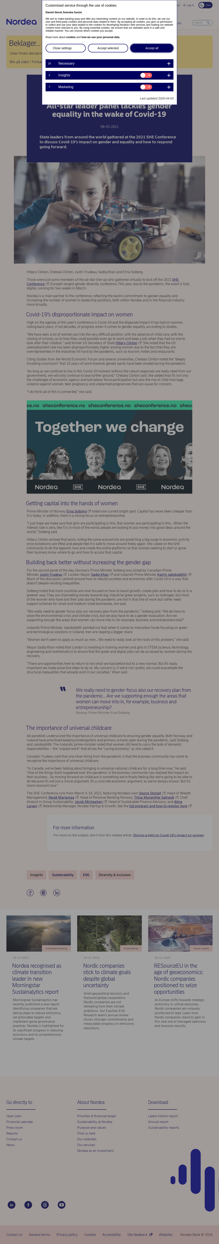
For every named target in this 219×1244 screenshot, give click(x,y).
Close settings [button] (62, 48)
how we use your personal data (100, 37)
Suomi (78, 12)
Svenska (68, 12)
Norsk (58, 12)
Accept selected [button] (108, 48)
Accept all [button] (151, 48)
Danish (50, 12)
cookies (71, 37)
